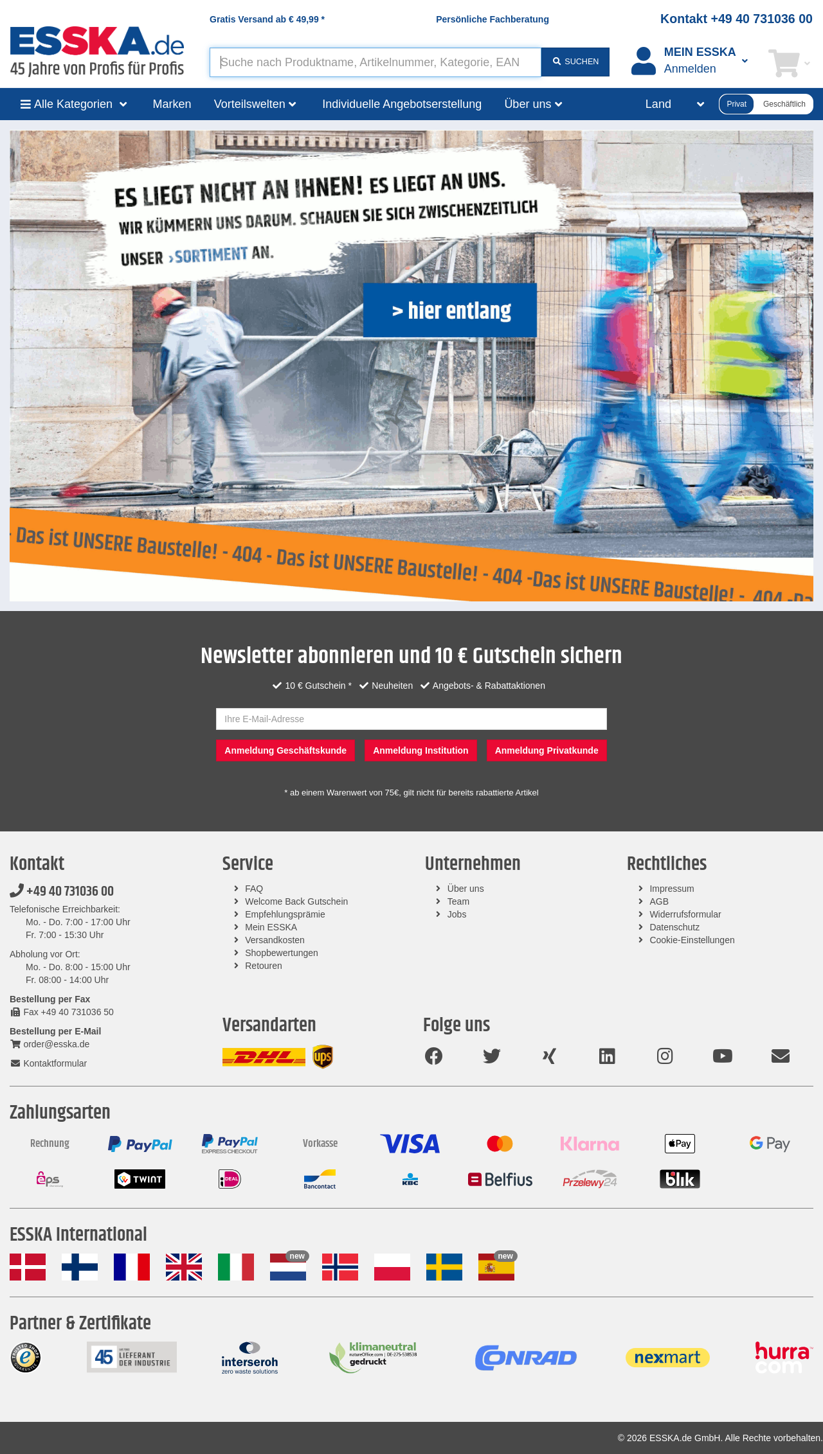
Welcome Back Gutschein (296, 901)
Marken (172, 104)
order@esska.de (49, 1044)
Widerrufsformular (685, 914)
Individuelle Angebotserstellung (402, 104)
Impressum (671, 888)
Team (458, 901)
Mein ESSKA (271, 927)
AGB (659, 901)
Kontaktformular (48, 1063)
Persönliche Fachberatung (492, 19)
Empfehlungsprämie (285, 914)
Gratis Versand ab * (267, 19)
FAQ (254, 888)
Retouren (263, 966)
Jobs (457, 914)
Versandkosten (275, 940)
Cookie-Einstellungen (691, 940)
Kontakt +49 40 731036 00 (736, 19)
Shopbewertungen (281, 953)
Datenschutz (674, 927)
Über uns (466, 888)
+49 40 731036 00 (62, 892)
